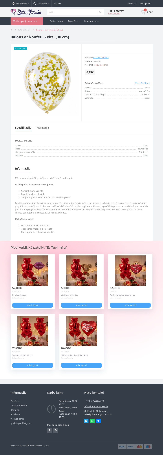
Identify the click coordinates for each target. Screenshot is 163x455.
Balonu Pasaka (101, 57)
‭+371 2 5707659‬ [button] (94, 401)
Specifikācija (23, 127)
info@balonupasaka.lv (96, 406)
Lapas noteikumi (19, 405)
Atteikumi (15, 414)
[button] (21, 3)
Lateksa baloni (24, 29)
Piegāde (57, 3)
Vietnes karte (17, 418)
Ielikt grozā (32, 305)
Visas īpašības (142, 83)
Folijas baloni (56, 21)
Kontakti (15, 409)
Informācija (42, 127)
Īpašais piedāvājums (21, 423)
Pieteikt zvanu (114, 13)
